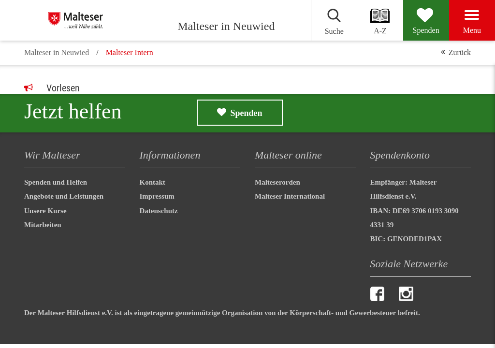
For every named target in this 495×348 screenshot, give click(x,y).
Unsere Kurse (45, 211)
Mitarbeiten (42, 225)
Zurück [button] (460, 52)
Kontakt (152, 182)
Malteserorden (277, 182)
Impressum (157, 196)
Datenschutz (159, 211)
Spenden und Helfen (55, 182)
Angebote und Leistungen (63, 196)
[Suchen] (334, 20)
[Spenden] (426, 20)
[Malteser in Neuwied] (97, 20)
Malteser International (290, 196)
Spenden (246, 113)
